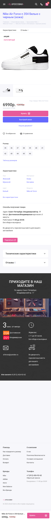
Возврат (6, 463)
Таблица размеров (10, 160)
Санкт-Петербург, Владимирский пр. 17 (25, 291)
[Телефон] (41, 4)
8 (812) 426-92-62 (19, 375)
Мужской (6, 182)
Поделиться (10, 240)
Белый (5, 191)
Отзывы (25, 30)
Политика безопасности (36, 455)
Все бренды (7, 490)
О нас (29, 452)
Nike (4, 475)
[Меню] (4, 4)
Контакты (30, 463)
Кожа (29, 179)
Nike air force (32, 191)
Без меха (30, 182)
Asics (5, 483)
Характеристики (9, 30)
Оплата (5, 459)
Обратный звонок (33, 478)
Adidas (5, 479)
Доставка (6, 455)
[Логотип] (8, 500)
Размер (6, 144)
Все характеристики (10, 197)
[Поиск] (36, 4)
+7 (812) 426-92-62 (34, 475)
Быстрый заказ (25, 120)
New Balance (7, 486)
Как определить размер (12, 452)
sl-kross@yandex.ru (10, 355)
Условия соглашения (35, 459)
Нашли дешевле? (25, 126)
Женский (6, 179)
